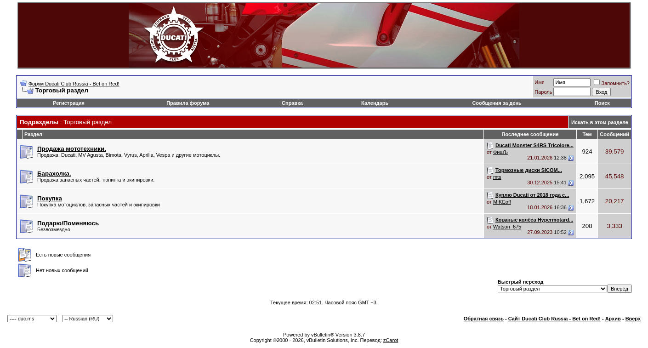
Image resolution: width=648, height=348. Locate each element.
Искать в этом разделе (599, 122)
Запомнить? (612, 83)
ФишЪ (500, 152)
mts (497, 177)
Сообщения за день (496, 103)
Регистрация (69, 103)
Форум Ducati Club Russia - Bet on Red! (73, 83)
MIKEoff (502, 202)
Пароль (543, 92)
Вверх (633, 318)
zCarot (390, 340)
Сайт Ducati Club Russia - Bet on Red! (554, 318)
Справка (292, 103)
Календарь (374, 103)
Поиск (602, 103)
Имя (539, 82)
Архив (613, 318)
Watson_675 (507, 226)
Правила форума (187, 103)
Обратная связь (484, 318)
